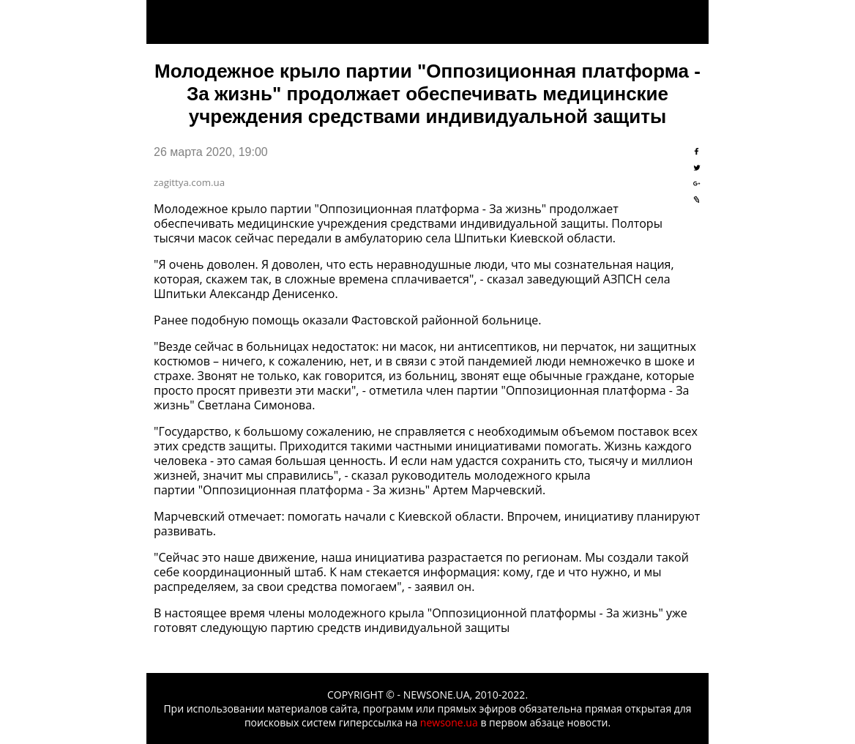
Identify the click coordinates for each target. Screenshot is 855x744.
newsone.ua (449, 722)
